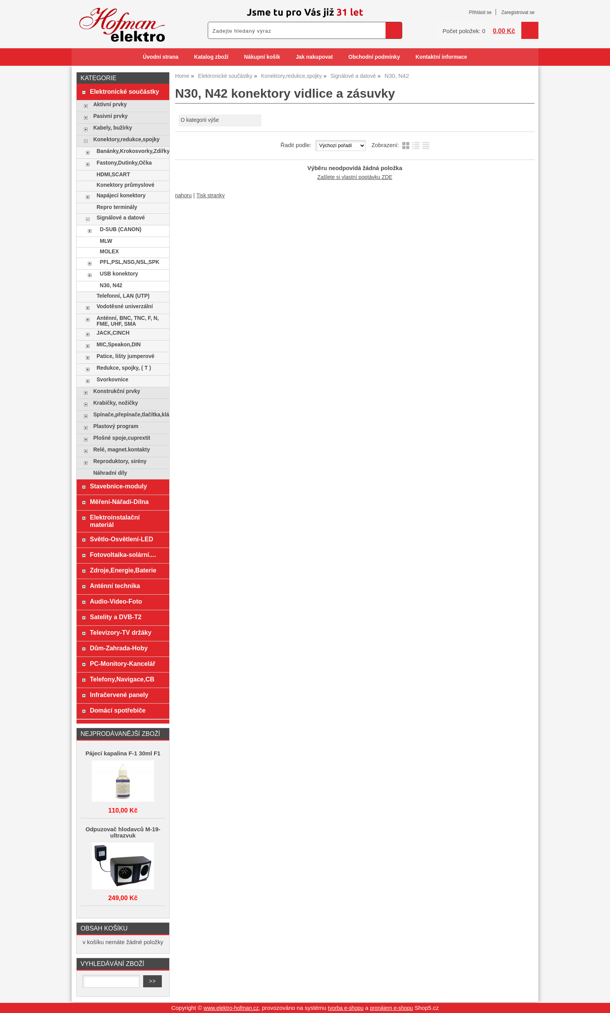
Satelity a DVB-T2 (116, 616)
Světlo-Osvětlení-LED (121, 538)
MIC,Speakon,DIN (118, 345)
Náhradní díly (110, 473)
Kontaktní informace (441, 57)
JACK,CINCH (113, 333)
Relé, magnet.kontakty (121, 450)
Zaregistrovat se (518, 12)
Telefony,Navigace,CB (122, 679)
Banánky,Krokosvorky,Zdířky (130, 151)
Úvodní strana (160, 57)
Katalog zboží (211, 57)
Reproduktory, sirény (120, 461)
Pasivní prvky (110, 116)
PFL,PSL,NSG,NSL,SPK (130, 262)
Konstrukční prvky (116, 391)
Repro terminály (116, 207)
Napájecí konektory (120, 195)
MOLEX (109, 252)
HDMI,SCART (113, 174)
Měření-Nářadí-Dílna (119, 501)
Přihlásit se (480, 12)
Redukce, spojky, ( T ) (123, 368)
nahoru (183, 195)
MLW (106, 241)
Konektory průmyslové (125, 185)
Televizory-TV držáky (120, 632)
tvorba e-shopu (346, 1008)
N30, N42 (111, 285)
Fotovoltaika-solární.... (123, 554)
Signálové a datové (120, 218)
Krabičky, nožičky (115, 403)
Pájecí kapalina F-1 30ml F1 (123, 753)
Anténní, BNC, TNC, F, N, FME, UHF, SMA (127, 321)
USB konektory (119, 274)
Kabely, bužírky (112, 128)
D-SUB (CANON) (121, 229)
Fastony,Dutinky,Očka (124, 163)
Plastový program (115, 426)
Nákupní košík (262, 57)
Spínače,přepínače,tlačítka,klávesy (129, 415)
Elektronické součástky (124, 91)
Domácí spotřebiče (117, 710)
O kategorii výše (200, 120)
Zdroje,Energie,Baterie (123, 570)
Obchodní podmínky (374, 57)
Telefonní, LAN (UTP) (122, 296)
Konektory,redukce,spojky (126, 139)
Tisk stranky (210, 195)
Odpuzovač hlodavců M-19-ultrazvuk (123, 832)
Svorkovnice (112, 380)
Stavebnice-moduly (118, 486)
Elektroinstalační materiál (115, 521)
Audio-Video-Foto (116, 601)
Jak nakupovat (314, 57)
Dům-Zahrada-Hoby (119, 647)
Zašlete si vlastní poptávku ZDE (355, 177)
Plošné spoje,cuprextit (121, 438)
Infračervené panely (119, 694)
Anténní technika (115, 585)
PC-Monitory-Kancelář (122, 663)
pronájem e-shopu (391, 1008)
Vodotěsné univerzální (124, 306)
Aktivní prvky (110, 104)
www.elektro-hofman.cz (231, 1008)
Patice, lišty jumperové (125, 356)
